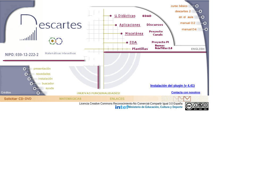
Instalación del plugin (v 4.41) (172, 86)
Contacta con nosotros (185, 92)
